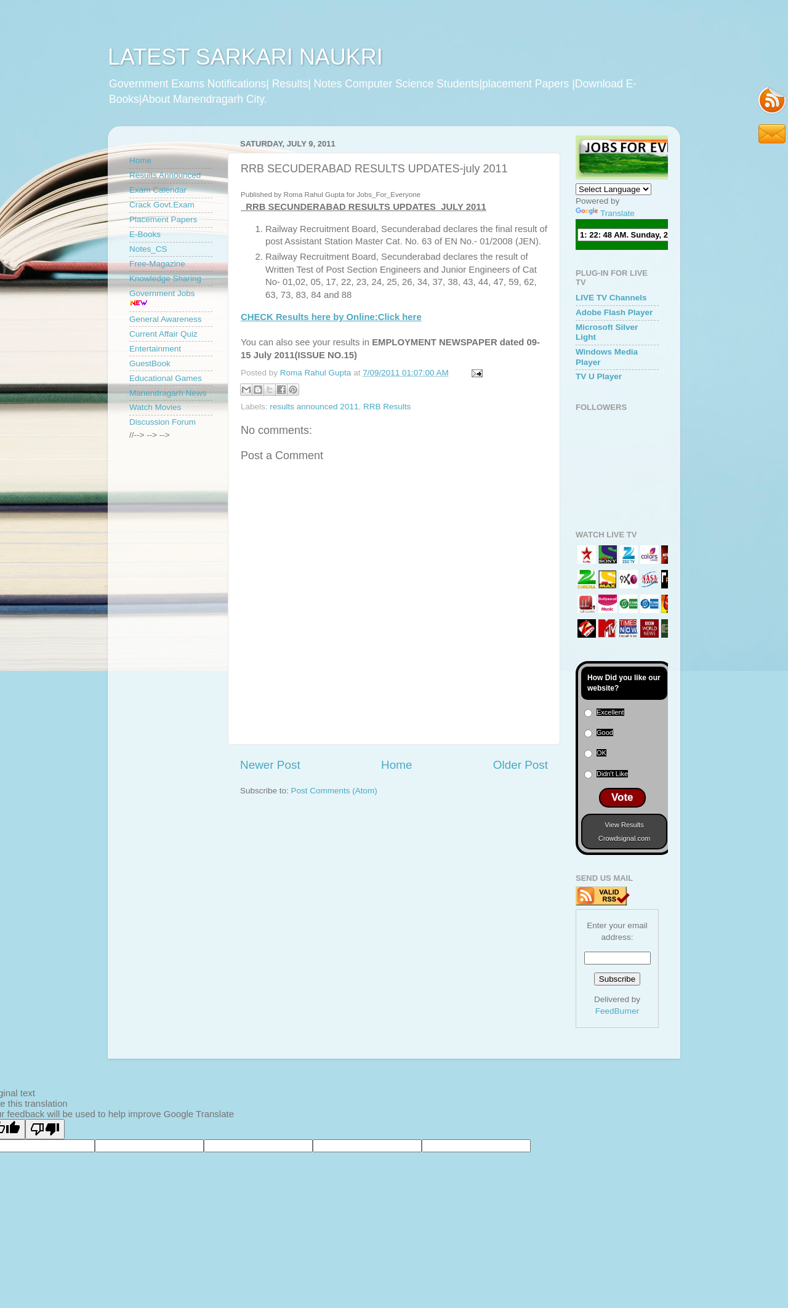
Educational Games (165, 378)
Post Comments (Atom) (334, 790)
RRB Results (387, 406)
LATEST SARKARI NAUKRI (245, 57)
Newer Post (270, 764)
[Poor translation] (45, 1129)
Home (396, 764)
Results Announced (165, 175)
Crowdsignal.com (624, 838)
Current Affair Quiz (163, 334)
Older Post (520, 764)
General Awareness (165, 319)
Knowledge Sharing (165, 278)
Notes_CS (148, 249)
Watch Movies (155, 407)
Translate (605, 213)
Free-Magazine (157, 263)
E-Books (145, 234)
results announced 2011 (314, 406)
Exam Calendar (158, 190)
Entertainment (155, 348)
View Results (624, 825)
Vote (622, 797)
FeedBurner (617, 1011)
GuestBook (150, 363)
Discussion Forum (162, 422)
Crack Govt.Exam (162, 204)
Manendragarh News (167, 393)
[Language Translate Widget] (613, 189)
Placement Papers (163, 219)
